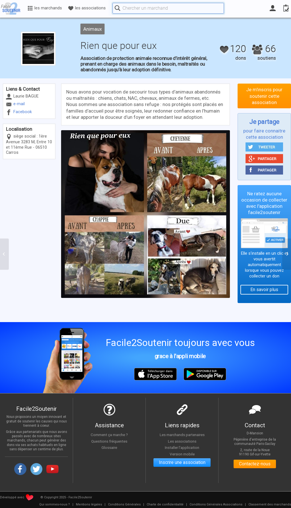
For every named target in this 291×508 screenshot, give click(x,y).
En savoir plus (264, 289)
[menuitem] (54, 504)
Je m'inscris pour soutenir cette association (264, 96)
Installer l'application (182, 447)
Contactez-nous (255, 464)
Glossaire (109, 447)
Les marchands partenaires (182, 434)
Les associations (182, 441)
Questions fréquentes (109, 441)
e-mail (19, 103)
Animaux (92, 29)
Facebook (22, 111)
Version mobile (182, 454)
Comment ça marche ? (109, 434)
